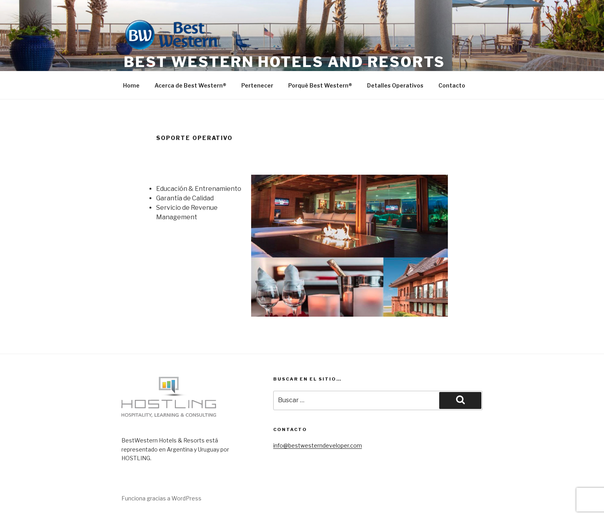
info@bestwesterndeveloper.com (317, 445)
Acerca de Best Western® (190, 85)
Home (131, 85)
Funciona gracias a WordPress (161, 498)
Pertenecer (257, 85)
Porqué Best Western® (320, 85)
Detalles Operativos (395, 85)
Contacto (451, 85)
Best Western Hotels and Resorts (284, 62)
